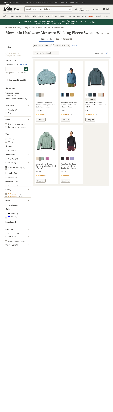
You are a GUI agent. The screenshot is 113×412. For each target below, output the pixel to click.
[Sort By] (46, 53)
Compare (40, 120)
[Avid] (72, 159)
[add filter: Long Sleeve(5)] (11, 344)
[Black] (67, 95)
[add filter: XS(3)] (7, 141)
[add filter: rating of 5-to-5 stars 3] (15, 241)
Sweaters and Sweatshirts (40, 28)
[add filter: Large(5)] (9, 150)
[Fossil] (42, 95)
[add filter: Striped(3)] (9, 213)
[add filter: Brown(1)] (10, 284)
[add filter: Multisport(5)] (11, 319)
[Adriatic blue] (62, 95)
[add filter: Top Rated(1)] (11, 199)
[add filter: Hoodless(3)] (10, 264)
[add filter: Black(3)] (10, 279)
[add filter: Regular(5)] (9, 110)
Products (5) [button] (47, 39)
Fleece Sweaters (58, 28)
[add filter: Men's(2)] (9, 165)
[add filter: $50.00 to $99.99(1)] (14, 124)
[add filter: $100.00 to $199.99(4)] (14, 127)
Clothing (25, 28)
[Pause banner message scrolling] (93, 22)
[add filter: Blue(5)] (9, 281)
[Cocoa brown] (102, 95)
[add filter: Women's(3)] (10, 167)
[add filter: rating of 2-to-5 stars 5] (15, 250)
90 (107, 53)
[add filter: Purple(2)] (10, 293)
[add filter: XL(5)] (7, 153)
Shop (17, 9)
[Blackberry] (67, 159)
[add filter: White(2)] (10, 296)
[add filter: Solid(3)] (8, 216)
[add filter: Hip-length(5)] (11, 307)
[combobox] (48, 9)
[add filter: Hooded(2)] (10, 267)
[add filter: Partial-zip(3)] (10, 227)
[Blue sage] (38, 95)
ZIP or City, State (12, 64)
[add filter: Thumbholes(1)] (12, 202)
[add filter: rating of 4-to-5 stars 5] (15, 244)
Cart (106, 9)
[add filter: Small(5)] (8, 144)
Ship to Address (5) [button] (16, 80)
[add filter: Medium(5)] (10, 147)
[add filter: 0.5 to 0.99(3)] (11, 182)
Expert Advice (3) (64, 39)
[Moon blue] (87, 95)
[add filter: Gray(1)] (9, 287)
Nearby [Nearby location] (24, 64)
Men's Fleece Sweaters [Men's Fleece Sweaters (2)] (14, 99)
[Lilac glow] (47, 159)
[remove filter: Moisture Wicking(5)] (13, 193)
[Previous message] (19, 22)
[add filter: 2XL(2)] (8, 139)
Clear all (74, 45)
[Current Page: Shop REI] (7, 2)
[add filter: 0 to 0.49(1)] (10, 179)
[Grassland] (72, 95)
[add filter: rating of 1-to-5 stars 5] (15, 253)
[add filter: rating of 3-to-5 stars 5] (15, 247)
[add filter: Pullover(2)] (10, 230)
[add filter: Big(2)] (8, 113)
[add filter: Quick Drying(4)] (12, 196)
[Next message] (90, 22)
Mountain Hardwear (12, 28)
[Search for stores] (26, 69)
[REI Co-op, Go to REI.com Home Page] (7, 9)
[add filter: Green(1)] (10, 290)
